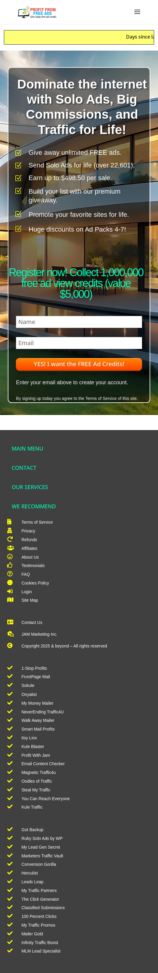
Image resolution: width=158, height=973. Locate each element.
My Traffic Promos (38, 925)
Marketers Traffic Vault (42, 855)
